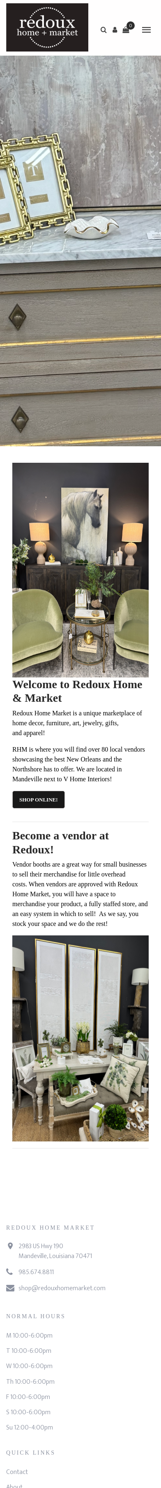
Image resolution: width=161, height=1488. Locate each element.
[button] (115, 29)
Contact (17, 1472)
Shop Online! (38, 800)
